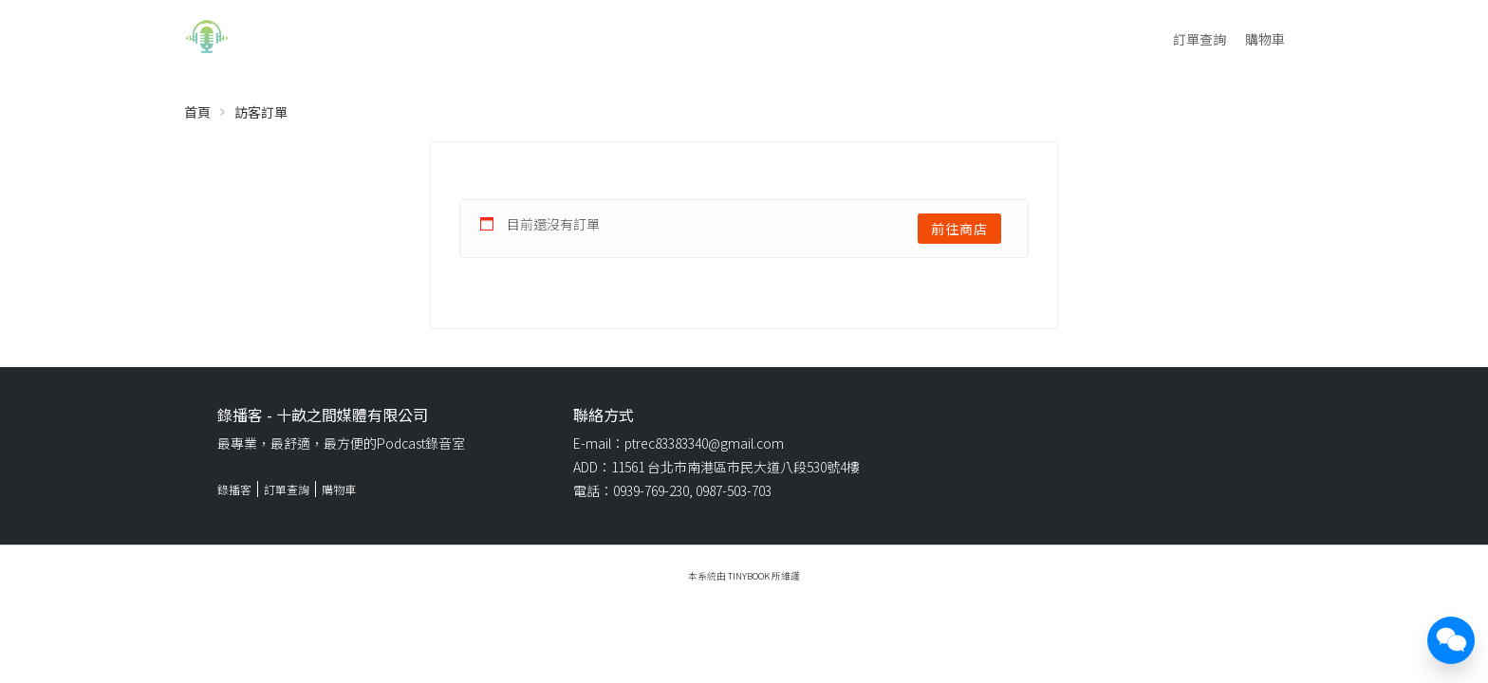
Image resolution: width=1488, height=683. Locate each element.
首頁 (197, 111)
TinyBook (749, 575)
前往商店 (959, 228)
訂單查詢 (1199, 38)
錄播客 (234, 489)
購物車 (1265, 38)
